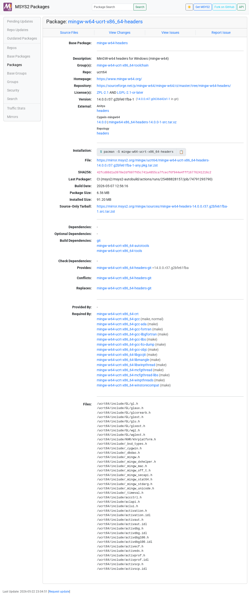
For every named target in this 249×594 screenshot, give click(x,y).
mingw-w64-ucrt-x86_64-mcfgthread (124, 370)
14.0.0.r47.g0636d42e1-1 (153, 99)
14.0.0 (102, 122)
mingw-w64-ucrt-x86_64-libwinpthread (126, 365)
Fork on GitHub (224, 7)
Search (139, 7)
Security (13, 90)
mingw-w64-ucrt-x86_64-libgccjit (121, 355)
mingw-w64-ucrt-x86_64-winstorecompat (128, 385)
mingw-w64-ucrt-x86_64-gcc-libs (121, 339)
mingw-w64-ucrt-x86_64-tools (119, 251)
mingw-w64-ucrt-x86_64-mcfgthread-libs (127, 375)
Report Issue (221, 32)
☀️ (189, 7)
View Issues (170, 32)
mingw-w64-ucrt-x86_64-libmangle (123, 360)
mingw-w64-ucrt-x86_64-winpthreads (125, 380)
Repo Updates (17, 30)
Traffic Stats (16, 108)
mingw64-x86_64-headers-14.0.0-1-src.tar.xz (143, 122)
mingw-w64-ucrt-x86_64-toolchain (123, 65)
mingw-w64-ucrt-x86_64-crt (118, 314)
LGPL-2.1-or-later (130, 92)
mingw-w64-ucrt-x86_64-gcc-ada (122, 324)
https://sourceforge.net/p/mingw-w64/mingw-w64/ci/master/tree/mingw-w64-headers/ (164, 86)
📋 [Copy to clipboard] (181, 152)
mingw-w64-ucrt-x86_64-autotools (123, 246)
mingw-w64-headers (112, 43)
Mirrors (12, 117)
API (241, 7)
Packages (14, 65)
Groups (12, 82)
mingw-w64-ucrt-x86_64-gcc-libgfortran (127, 334)
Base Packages (18, 56)
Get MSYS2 (203, 7)
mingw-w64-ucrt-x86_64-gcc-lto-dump (125, 344)
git (99, 241)
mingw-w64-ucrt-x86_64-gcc (118, 319)
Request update (59, 591)
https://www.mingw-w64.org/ (119, 79)
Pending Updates (20, 21)
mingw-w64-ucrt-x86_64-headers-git (124, 268)
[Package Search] (113, 7)
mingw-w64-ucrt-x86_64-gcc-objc (122, 349)
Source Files (69, 32)
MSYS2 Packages (26, 7)
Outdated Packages (22, 38)
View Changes (119, 32)
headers (103, 111)
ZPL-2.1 (103, 92)
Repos (12, 48)
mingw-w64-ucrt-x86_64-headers (105, 22)
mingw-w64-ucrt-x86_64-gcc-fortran (124, 329)
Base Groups (17, 73)
